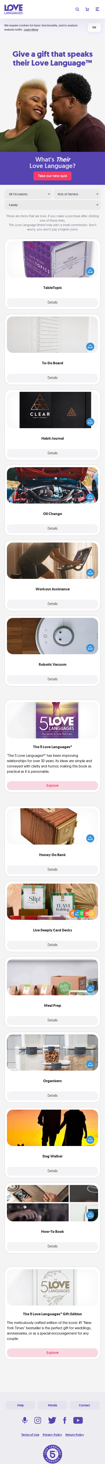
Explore (52, 785)
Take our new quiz (52, 176)
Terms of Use (30, 1435)
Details (53, 303)
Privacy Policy (52, 1435)
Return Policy (74, 1435)
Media (52, 1405)
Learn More (31, 29)
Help (20, 1405)
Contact (84, 1405)
